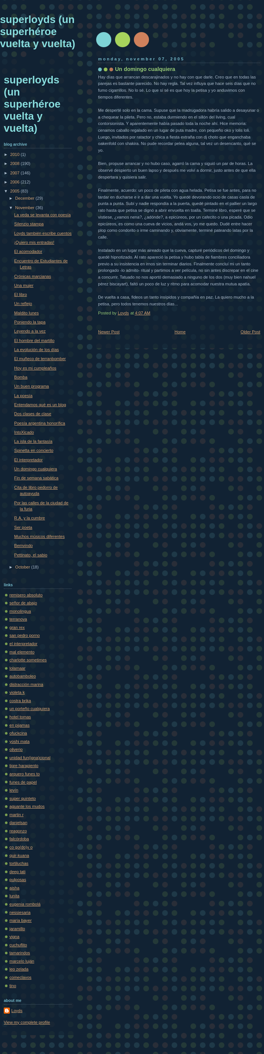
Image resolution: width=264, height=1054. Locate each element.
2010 (15, 154)
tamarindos (19, 953)
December (25, 198)
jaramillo (17, 928)
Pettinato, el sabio (31, 555)
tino (12, 985)
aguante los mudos (27, 806)
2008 (15, 163)
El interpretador (28, 460)
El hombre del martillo (34, 340)
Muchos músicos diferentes (39, 536)
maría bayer (20, 920)
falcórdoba (19, 839)
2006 (15, 182)
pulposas (17, 879)
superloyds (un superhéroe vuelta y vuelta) (37, 31)
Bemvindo (23, 545)
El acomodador (28, 251)
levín (13, 790)
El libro (20, 294)
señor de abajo (23, 603)
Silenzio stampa (29, 224)
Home (180, 332)
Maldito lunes (26, 313)
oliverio (16, 749)
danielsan (18, 822)
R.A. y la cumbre (29, 518)
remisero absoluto (26, 595)
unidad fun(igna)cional (30, 757)
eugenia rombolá (24, 904)
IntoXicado (24, 432)
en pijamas (19, 725)
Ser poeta (23, 527)
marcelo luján (21, 961)
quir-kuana (19, 855)
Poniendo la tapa (30, 322)
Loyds (16, 1010)
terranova (18, 619)
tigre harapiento (23, 765)
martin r (16, 814)
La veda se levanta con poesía (42, 215)
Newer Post (109, 332)
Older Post (250, 332)
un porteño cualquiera (29, 708)
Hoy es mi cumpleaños (35, 368)
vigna (14, 936)
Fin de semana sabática (36, 478)
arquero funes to (24, 774)
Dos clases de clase (32, 413)
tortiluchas (18, 863)
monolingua (20, 611)
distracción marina (26, 684)
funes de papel (23, 782)
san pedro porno (24, 635)
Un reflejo (23, 303)
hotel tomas (20, 717)
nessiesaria (20, 912)
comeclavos (20, 977)
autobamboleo (22, 676)
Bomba (21, 377)
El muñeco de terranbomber (40, 358)
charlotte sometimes (28, 660)
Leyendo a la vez (30, 331)
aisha (14, 888)
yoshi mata (19, 741)
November (25, 207)
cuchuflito (18, 945)
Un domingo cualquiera (35, 469)
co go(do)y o (20, 847)
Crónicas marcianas (32, 276)
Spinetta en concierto (34, 450)
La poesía (23, 395)
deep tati (17, 871)
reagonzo (18, 831)
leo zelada (18, 969)
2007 (15, 173)
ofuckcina (18, 733)
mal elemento (21, 652)
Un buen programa (31, 386)
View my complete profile (27, 1022)
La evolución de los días (36, 349)
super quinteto (22, 798)
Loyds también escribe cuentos (43, 233)
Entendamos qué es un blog (40, 404)
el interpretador (23, 643)
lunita (14, 896)
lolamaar (17, 668)
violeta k (17, 692)
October (23, 567)
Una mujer (24, 285)
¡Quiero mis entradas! (34, 242)
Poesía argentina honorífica (39, 423)
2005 (15, 191)
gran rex (17, 627)
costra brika (20, 700)
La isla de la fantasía (33, 441)
